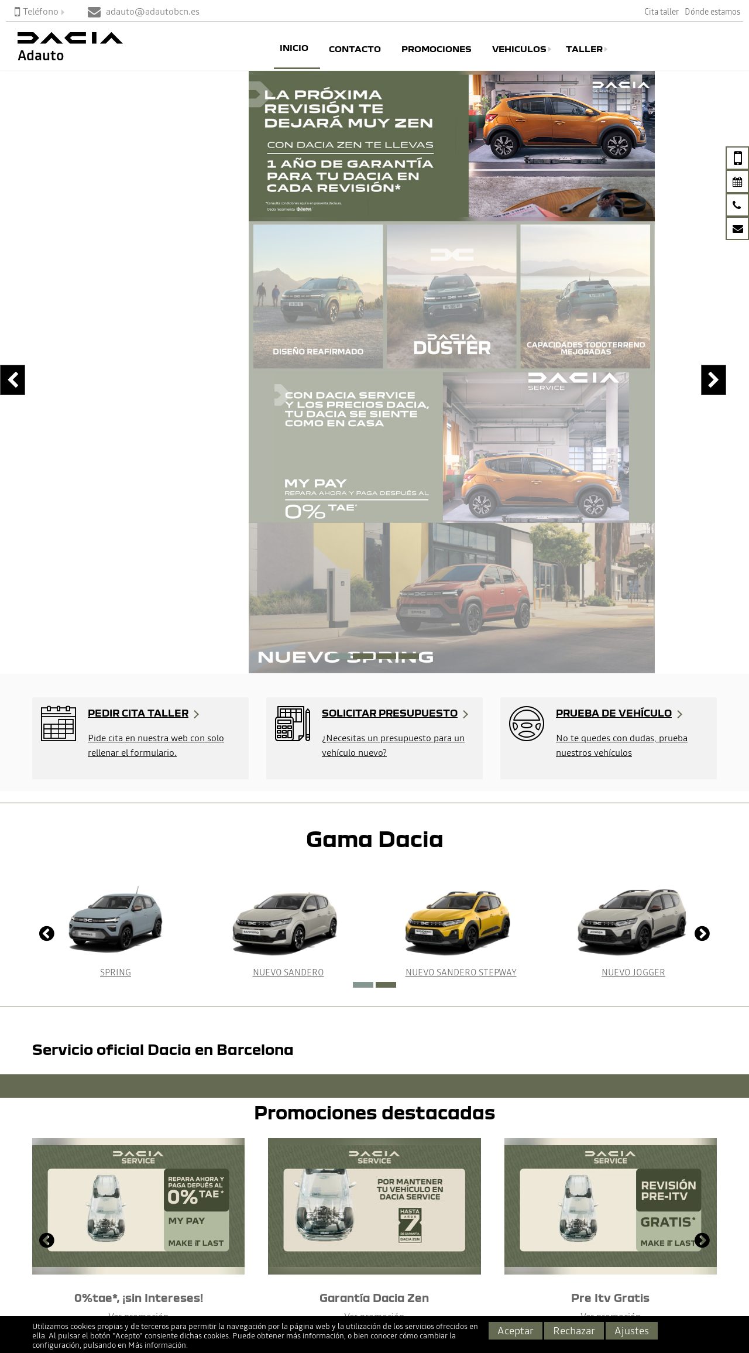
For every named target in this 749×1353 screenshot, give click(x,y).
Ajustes (631, 1330)
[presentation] (9, 206)
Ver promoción (138, 966)
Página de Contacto (45, 1245)
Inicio (294, 47)
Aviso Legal (484, 1230)
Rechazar (574, 1330)
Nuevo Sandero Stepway (461, 622)
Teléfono (37, 11)
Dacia (168, 1230)
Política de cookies (499, 1246)
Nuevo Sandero (288, 622)
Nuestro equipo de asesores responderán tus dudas (93, 1115)
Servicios (327, 1262)
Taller (584, 49)
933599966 (45, 1264)
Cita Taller (329, 1230)
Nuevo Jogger (633, 622)
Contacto (355, 49)
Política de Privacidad (505, 1262)
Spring (115, 622)
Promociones (436, 49)
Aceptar (515, 1330)
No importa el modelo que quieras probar (281, 1108)
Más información (157, 1345)
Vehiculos (519, 49)
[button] (340, 307)
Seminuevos (182, 1262)
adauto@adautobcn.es (70, 1282)
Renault (173, 1246)
